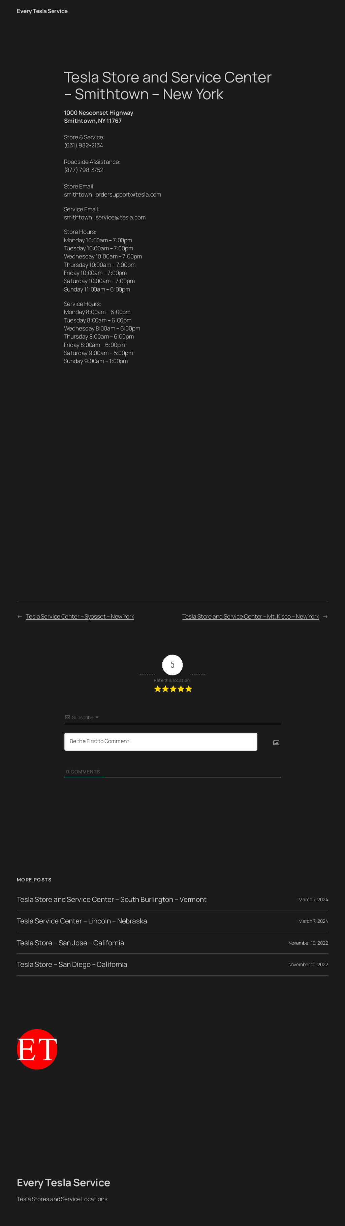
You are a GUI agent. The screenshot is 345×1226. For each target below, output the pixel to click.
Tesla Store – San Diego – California (72, 964)
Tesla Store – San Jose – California (70, 943)
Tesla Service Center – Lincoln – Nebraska (82, 921)
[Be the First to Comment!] (160, 742)
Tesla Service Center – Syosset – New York (80, 616)
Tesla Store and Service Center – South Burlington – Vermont (112, 899)
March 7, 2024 (313, 899)
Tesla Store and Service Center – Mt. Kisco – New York (250, 616)
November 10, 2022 (308, 943)
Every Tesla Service (42, 11)
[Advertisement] (172, 1123)
